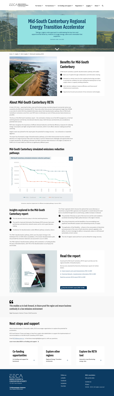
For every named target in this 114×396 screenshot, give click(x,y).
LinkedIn (63, 378)
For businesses (49, 6)
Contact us (88, 381)
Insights (88, 6)
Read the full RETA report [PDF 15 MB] (73, 288)
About (96, 6)
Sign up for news (89, 378)
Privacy (87, 384)
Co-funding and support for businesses (20, 360)
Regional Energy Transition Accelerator (53, 360)
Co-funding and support (64, 6)
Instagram (63, 383)
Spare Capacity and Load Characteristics (77, 271)
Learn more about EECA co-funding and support (23, 341)
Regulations (78, 6)
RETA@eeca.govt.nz (18, 338)
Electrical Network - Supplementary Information (79, 274)
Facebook (63, 380)
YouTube (63, 386)
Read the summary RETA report (72, 277)
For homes (38, 6)
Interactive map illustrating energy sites (87, 360)
